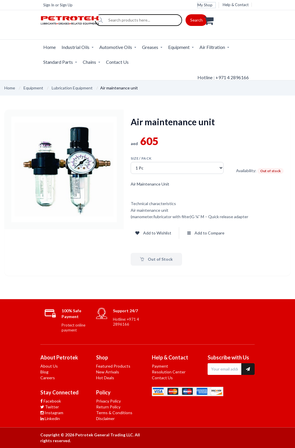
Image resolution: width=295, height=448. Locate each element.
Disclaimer (105, 418)
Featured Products (113, 366)
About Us (49, 366)
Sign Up (66, 5)
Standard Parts (58, 62)
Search (196, 19)
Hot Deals (105, 377)
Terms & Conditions (114, 412)
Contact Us (117, 62)
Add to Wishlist (153, 232)
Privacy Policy (108, 400)
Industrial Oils (75, 47)
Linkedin (50, 418)
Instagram (51, 412)
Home (49, 47)
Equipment (179, 47)
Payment (160, 366)
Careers (47, 377)
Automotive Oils (115, 47)
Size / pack (141, 158)
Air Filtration (212, 47)
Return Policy (108, 406)
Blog (44, 371)
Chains (89, 62)
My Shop (205, 5)
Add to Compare (205, 232)
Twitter (49, 406)
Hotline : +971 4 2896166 (223, 77)
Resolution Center (169, 371)
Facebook (50, 400)
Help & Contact (236, 4)
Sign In (48, 5)
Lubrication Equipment (72, 87)
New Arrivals (107, 371)
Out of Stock (156, 259)
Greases (150, 47)
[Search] (100, 20)
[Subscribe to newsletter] (248, 369)
